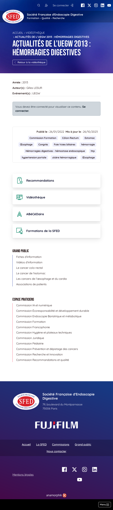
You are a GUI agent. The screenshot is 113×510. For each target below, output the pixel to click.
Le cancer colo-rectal (29, 267)
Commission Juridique (30, 338)
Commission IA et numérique (34, 305)
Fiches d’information (28, 257)
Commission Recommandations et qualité (42, 360)
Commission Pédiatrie (30, 343)
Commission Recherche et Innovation (39, 354)
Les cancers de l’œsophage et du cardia (41, 278)
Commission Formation (43, 138)
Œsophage (26, 144)
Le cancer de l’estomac (30, 273)
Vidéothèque (35, 32)
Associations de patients (31, 284)
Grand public (83, 444)
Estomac (90, 138)
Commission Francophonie (33, 327)
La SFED (41, 444)
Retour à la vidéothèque (29, 62)
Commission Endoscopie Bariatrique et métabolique (48, 316)
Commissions (60, 444)
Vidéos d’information (29, 262)
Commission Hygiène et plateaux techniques (44, 332)
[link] (56, 495)
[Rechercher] (38, 5)
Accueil (17, 32)
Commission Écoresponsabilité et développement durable (52, 310)
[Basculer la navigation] (104, 504)
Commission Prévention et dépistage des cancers (47, 349)
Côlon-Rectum (70, 138)
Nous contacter (56, 451)
